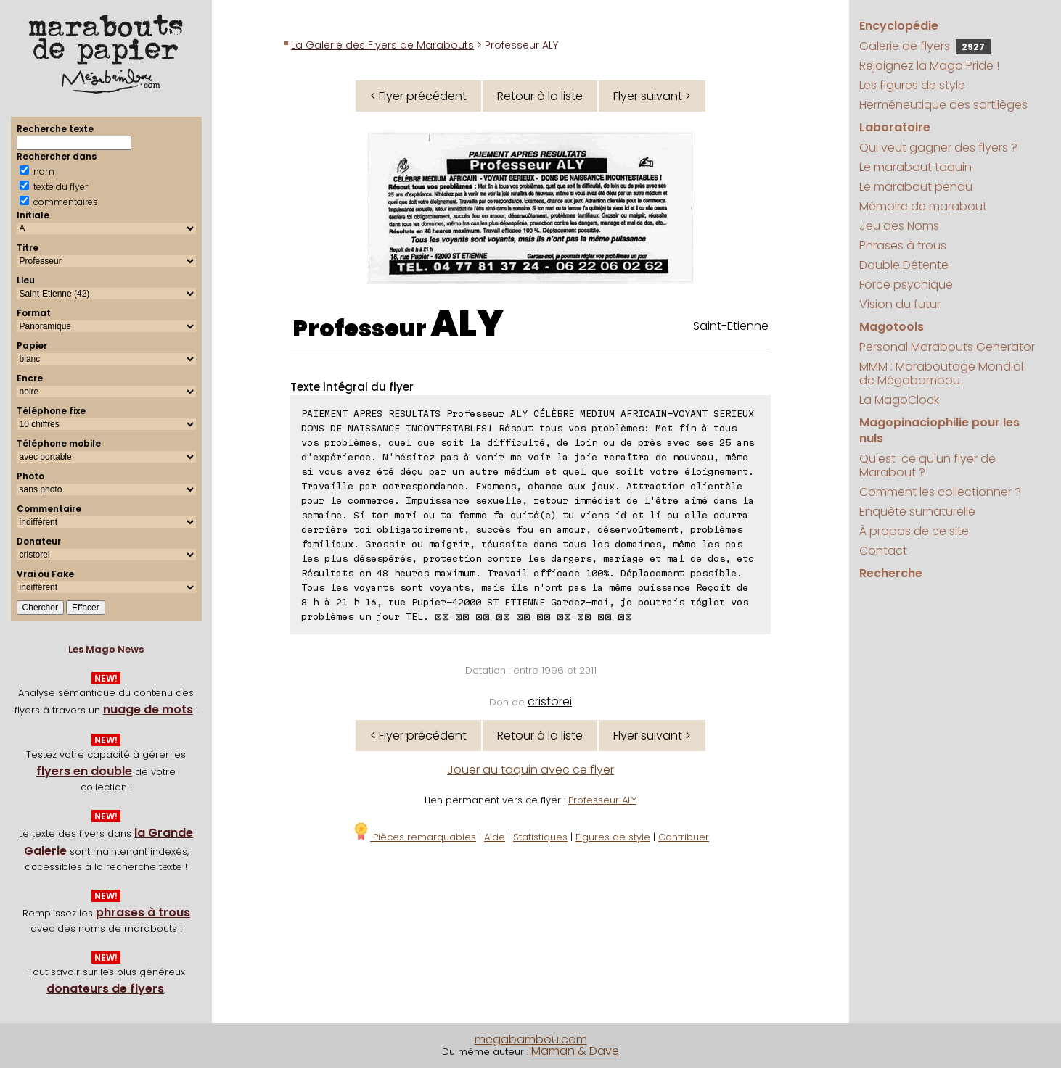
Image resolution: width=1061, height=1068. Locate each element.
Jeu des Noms (899, 226)
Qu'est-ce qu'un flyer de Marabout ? (927, 465)
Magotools (891, 326)
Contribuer (683, 837)
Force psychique (906, 284)
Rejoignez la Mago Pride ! (929, 65)
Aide (494, 837)
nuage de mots (148, 709)
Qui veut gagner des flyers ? (938, 147)
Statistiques (540, 837)
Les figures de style (912, 85)
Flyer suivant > (652, 96)
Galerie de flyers (925, 46)
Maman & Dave (575, 1051)
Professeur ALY (602, 800)
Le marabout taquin (915, 167)
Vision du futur (900, 304)
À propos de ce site (914, 531)
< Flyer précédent (418, 96)
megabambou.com (531, 1039)
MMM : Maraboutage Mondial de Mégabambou (941, 373)
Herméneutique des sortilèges (943, 104)
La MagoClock (899, 400)
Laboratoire (894, 127)
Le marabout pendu (915, 186)
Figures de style (612, 837)
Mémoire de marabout (923, 206)
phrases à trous (143, 912)
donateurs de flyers (105, 988)
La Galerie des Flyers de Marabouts (382, 45)
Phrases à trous (902, 245)
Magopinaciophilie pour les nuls (939, 430)
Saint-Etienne (731, 326)
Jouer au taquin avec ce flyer (530, 769)
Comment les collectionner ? (940, 492)
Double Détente (904, 265)
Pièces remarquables (414, 837)
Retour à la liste (540, 96)
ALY (467, 324)
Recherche (890, 573)
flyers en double (84, 771)
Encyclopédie (898, 25)
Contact (883, 550)
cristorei (550, 701)
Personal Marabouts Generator (947, 347)
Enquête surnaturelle (917, 511)
